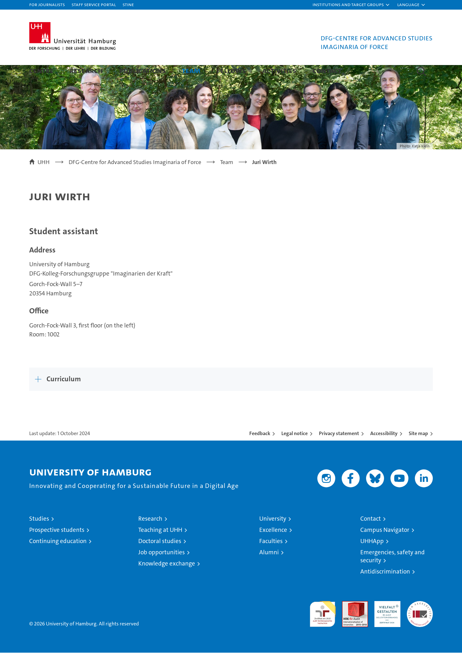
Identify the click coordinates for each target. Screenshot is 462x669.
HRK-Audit (385, 620)
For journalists (47, 4)
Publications (142, 70)
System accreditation (420, 624)
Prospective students (56, 546)
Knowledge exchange (166, 580)
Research (86, 70)
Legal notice (294, 449)
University (272, 535)
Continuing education (58, 557)
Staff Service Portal (94, 4)
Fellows (231, 70)
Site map (418, 449)
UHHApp (372, 557)
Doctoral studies (159, 557)
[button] (351, 5)
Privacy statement (339, 449)
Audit (348, 620)
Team (191, 70)
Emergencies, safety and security (392, 573)
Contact (326, 70)
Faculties (271, 557)
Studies (39, 535)
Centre (41, 70)
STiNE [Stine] (128, 4)
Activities (279, 70)
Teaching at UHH (160, 546)
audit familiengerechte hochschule (323, 627)
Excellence (273, 546)
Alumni (269, 569)
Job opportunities (161, 569)
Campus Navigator (384, 546)
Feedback (259, 449)
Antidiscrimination (385, 588)
